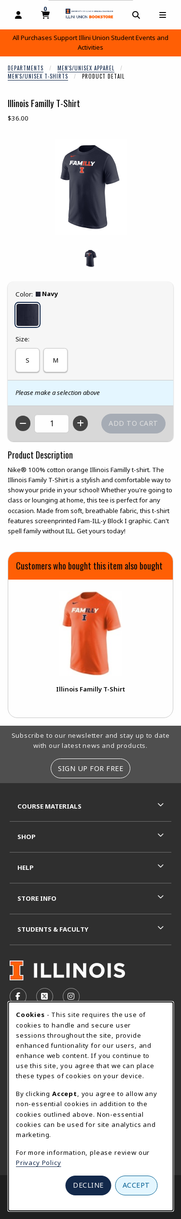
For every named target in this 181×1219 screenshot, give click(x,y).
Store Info (36, 898)
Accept (136, 1185)
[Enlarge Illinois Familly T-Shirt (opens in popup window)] (90, 187)
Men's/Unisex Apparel (85, 68)
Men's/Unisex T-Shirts (38, 76)
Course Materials (49, 806)
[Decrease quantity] (22, 423)
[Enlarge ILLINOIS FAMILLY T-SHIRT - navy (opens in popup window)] (90, 258)
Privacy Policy (38, 1162)
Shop (26, 836)
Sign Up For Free (90, 768)
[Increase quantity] (80, 423)
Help (25, 867)
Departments (25, 68)
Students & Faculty (52, 929)
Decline (88, 1185)
